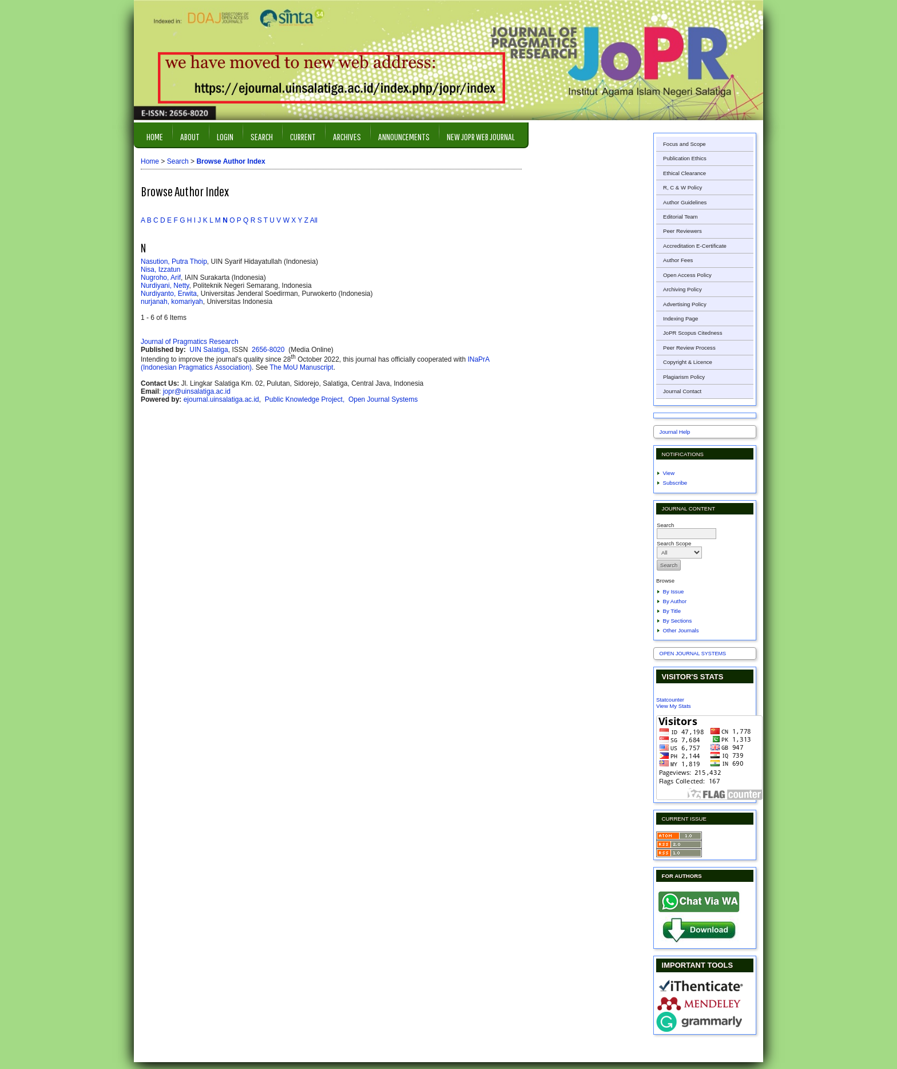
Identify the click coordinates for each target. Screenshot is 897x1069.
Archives (347, 136)
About (190, 136)
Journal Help (675, 432)
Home (154, 136)
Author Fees (678, 260)
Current (303, 136)
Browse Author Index (230, 161)
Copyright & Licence (687, 362)
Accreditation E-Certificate (695, 246)
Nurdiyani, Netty (165, 286)
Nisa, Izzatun (160, 270)
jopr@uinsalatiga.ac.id (197, 391)
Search (262, 136)
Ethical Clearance (684, 173)
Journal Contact (682, 391)
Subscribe (675, 483)
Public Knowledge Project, (306, 399)
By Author (675, 601)
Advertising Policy (685, 304)
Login (225, 136)
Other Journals (681, 630)
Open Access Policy (687, 275)
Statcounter (670, 699)
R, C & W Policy (682, 187)
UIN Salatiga (208, 350)
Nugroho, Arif (161, 278)
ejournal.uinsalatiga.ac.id (221, 399)
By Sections (677, 620)
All (313, 220)
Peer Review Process (689, 348)
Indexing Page (680, 318)
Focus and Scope (684, 144)
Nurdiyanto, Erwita (169, 294)
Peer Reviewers (682, 231)
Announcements (404, 136)
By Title (672, 611)
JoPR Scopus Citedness (692, 333)
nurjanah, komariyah (172, 302)
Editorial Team (680, 216)
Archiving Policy (682, 289)
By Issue (673, 591)
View (669, 473)
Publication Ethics (685, 158)
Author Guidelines (685, 202)
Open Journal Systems (693, 653)
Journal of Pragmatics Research (190, 342)
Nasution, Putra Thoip (174, 262)
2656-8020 (269, 350)
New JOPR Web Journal (481, 136)
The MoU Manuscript (301, 367)
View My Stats (673, 706)
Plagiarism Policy (684, 377)
